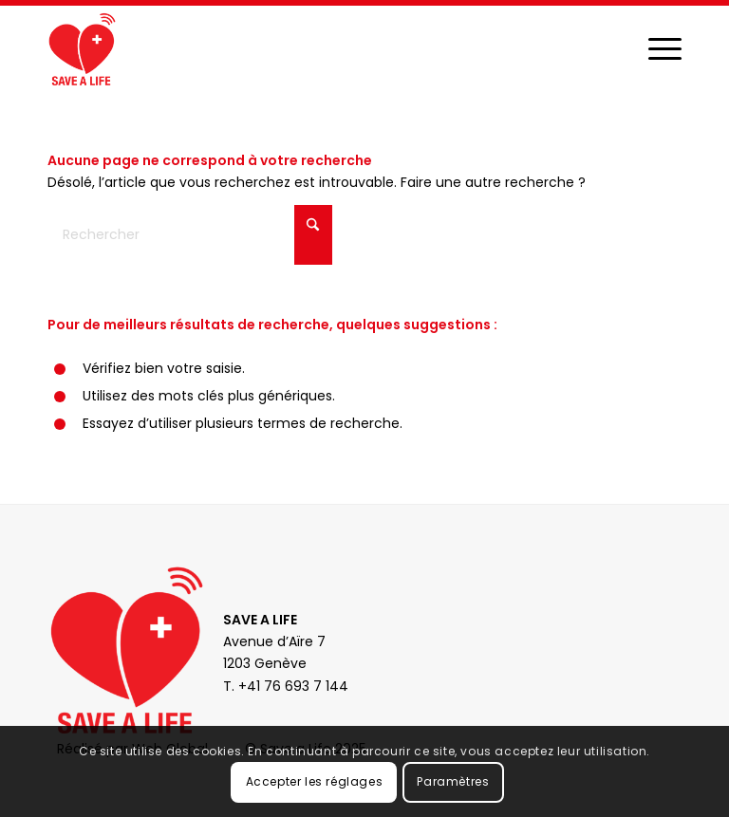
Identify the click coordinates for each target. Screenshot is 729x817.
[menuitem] (655, 48)
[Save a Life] (81, 48)
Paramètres (453, 781)
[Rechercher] (189, 235)
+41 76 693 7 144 (293, 686)
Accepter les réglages (314, 781)
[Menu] (655, 48)
